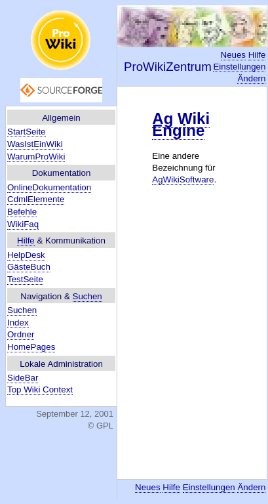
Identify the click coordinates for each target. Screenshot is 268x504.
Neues (233, 55)
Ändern (251, 78)
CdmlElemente (35, 199)
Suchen (87, 296)
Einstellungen (239, 67)
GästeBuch (28, 267)
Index (18, 322)
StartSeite (26, 131)
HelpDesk (26, 255)
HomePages (31, 347)
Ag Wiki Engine (181, 124)
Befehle (22, 212)
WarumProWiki (36, 156)
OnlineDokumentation (49, 187)
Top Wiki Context (40, 389)
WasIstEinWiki (35, 144)
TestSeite (25, 279)
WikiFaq (23, 224)
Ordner (20, 334)
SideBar (22, 378)
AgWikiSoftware (183, 179)
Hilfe (26, 240)
